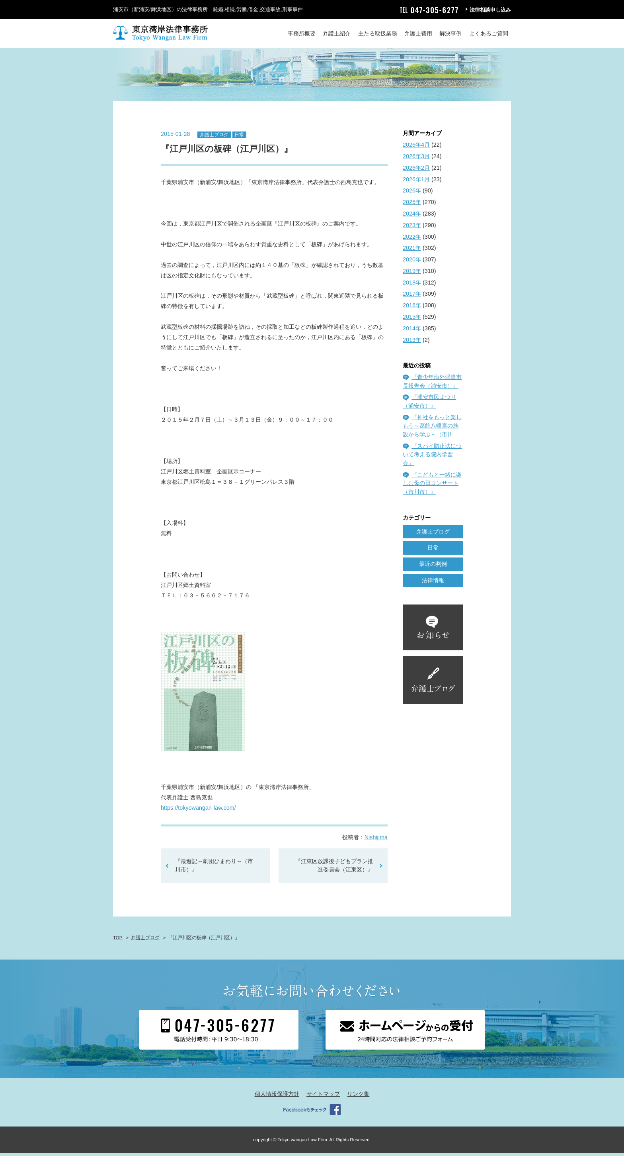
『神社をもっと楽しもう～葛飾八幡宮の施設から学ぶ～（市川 (432, 428)
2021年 (412, 250)
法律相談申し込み (490, 10)
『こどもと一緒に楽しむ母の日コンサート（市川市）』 (432, 485)
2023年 (412, 227)
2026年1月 (416, 182)
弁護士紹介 (337, 33)
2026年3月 (416, 158)
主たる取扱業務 (377, 33)
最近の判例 (433, 566)
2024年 (412, 216)
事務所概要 (302, 33)
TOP (117, 940)
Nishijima (376, 839)
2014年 (412, 331)
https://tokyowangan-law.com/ (198, 810)
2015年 (412, 319)
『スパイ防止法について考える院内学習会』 (432, 457)
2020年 (412, 262)
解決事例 (450, 33)
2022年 (412, 239)
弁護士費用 (418, 33)
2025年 (412, 205)
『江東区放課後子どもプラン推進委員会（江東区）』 (334, 867)
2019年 (412, 273)
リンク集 (358, 1096)
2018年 (412, 285)
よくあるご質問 (488, 33)
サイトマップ (323, 1096)
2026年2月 (416, 170)
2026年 (412, 193)
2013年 (412, 342)
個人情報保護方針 (277, 1096)
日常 (239, 137)
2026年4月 (416, 147)
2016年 (412, 308)
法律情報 (433, 582)
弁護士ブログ (214, 137)
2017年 (412, 296)
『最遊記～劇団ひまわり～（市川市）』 (214, 867)
